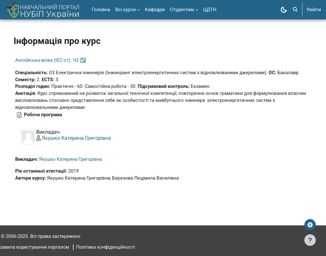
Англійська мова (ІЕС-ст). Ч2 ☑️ (59, 60)
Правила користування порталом (42, 247)
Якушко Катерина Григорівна (85, 139)
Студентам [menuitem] (182, 9)
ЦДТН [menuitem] (209, 9)
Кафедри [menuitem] (155, 9)
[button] (295, 9)
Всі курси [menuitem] (125, 9)
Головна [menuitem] (101, 9)
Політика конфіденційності (117, 247)
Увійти (313, 9)
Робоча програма (52, 115)
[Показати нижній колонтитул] (310, 240)
